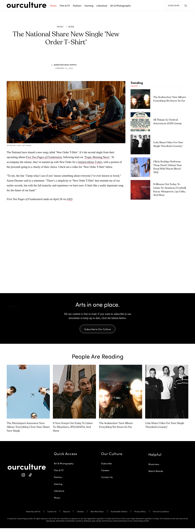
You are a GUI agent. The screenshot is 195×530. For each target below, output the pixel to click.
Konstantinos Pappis (65, 64)
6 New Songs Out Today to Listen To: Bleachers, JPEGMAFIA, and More (73, 429)
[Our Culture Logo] (26, 5)
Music (60, 27)
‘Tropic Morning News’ (97, 157)
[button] (185, 5)
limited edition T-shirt (90, 162)
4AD (69, 199)
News (71, 27)
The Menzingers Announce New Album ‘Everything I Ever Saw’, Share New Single (28, 429)
